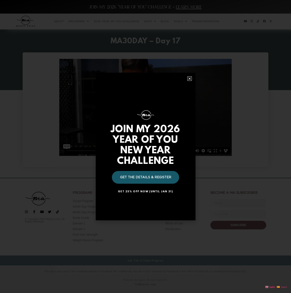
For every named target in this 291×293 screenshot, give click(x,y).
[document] (145, 146)
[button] (189, 78)
